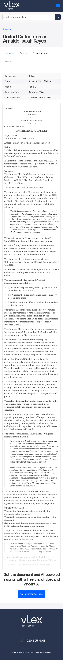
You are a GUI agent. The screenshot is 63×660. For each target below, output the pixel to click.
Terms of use (16, 652)
